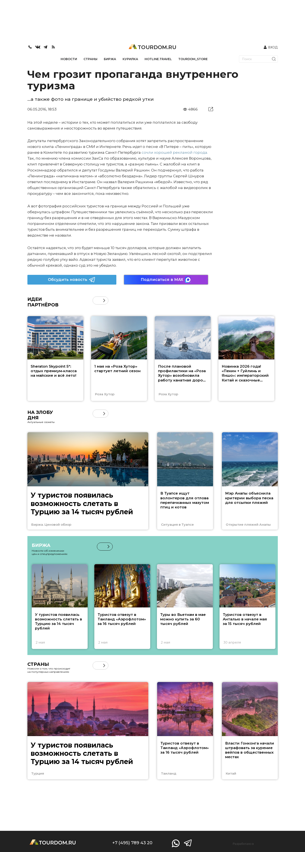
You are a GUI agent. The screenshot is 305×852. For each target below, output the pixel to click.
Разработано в (243, 844)
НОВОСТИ (69, 59)
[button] (104, 300)
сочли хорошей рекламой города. (175, 152)
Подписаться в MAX (166, 280)
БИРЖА (110, 59)
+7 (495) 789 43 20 (132, 842)
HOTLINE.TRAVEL (158, 59)
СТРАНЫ (90, 59)
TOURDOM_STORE (193, 59)
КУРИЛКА (130, 59)
